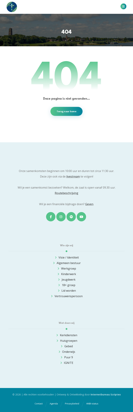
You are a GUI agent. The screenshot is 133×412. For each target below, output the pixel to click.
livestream (73, 176)
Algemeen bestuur (66, 263)
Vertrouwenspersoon (66, 296)
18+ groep (66, 285)
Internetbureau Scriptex (106, 394)
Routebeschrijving (66, 193)
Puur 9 (66, 357)
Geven (89, 204)
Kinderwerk (66, 274)
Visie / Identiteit (66, 257)
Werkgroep (66, 268)
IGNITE (66, 363)
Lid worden (66, 291)
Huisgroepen (66, 341)
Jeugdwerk (66, 279)
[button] (123, 6)
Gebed (66, 346)
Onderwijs (66, 352)
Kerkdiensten (66, 335)
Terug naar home (66, 111)
